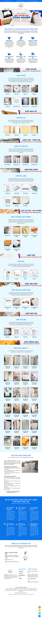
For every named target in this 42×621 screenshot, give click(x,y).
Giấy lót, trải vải (7, 164)
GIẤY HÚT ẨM (21, 320)
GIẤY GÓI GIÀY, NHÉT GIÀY (21, 290)
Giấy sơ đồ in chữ (17, 106)
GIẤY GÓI (21, 261)
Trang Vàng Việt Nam (31, 594)
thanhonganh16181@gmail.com (13, 561)
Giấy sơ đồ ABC (34, 106)
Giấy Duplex (16, 205)
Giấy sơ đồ (8, 94)
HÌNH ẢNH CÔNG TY (21, 348)
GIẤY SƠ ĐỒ (21, 75)
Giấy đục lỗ (8, 135)
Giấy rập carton (7, 235)
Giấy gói (7, 278)
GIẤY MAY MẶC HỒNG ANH (21, 455)
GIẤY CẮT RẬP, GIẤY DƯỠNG (21, 217)
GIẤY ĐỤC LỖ (21, 118)
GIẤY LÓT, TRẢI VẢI (21, 146)
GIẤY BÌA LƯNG (21, 176)
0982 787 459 (10, 559)
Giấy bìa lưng (7, 193)
